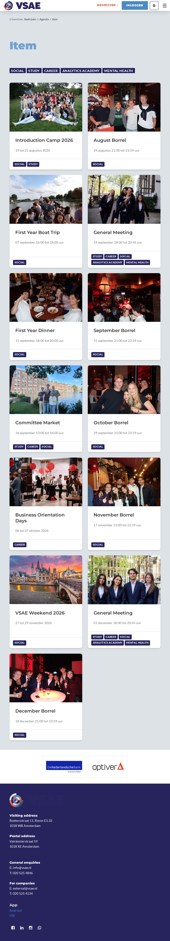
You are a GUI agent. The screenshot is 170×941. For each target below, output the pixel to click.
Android (16, 910)
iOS (12, 915)
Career (51, 71)
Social (17, 71)
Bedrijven (30, 19)
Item (55, 19)
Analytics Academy (81, 71)
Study (33, 71)
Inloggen (134, 5)
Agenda (44, 19)
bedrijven (106, 5)
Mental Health (118, 71)
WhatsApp (39, 928)
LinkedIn (22, 928)
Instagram (30, 928)
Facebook (13, 928)
